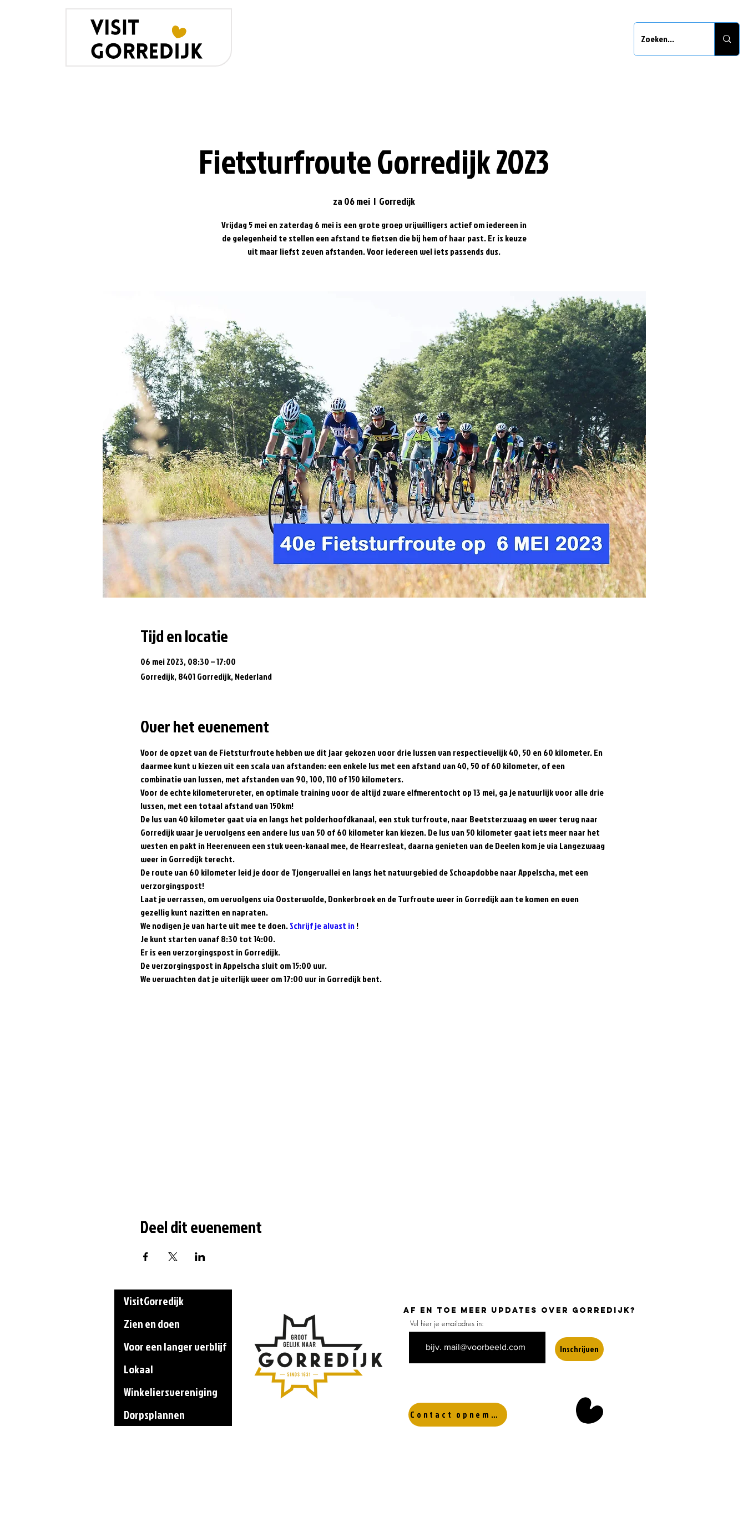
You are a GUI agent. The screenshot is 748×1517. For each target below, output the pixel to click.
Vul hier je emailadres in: (447, 1323)
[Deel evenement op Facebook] (145, 1256)
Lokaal (138, 1369)
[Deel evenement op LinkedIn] (200, 1256)
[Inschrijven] (579, 1349)
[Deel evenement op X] (173, 1256)
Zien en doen (152, 1323)
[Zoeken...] (666, 39)
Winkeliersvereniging (171, 1391)
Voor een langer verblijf (175, 1346)
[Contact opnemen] (457, 1415)
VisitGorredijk (154, 1300)
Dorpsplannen (154, 1414)
